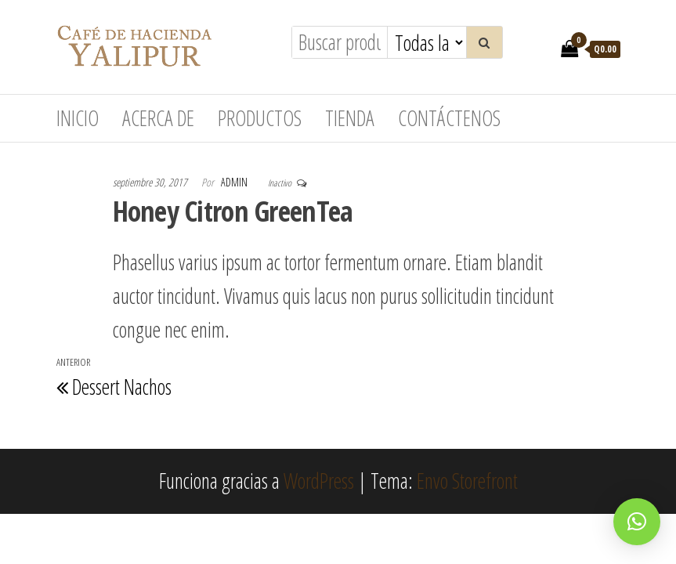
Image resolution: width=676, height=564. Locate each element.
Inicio (77, 118)
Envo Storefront (467, 481)
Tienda (349, 118)
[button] (636, 521)
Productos (260, 118)
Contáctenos (449, 118)
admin (235, 182)
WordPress (319, 481)
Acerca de (158, 118)
